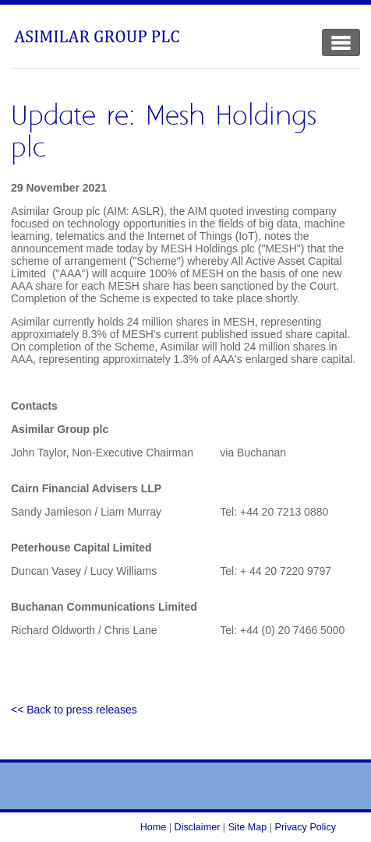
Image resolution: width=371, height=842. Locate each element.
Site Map (247, 827)
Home (153, 827)
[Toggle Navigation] (341, 42)
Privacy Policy (305, 827)
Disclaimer (198, 827)
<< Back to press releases (74, 709)
